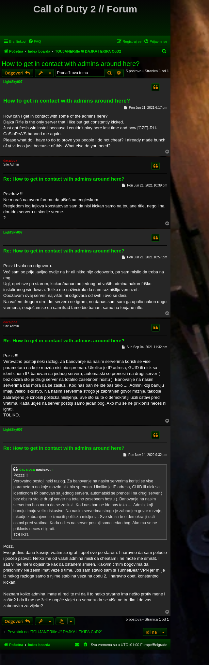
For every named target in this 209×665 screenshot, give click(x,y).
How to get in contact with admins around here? (70, 63)
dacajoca (10, 160)
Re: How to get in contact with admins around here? (63, 179)
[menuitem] (34, 41)
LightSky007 (13, 82)
